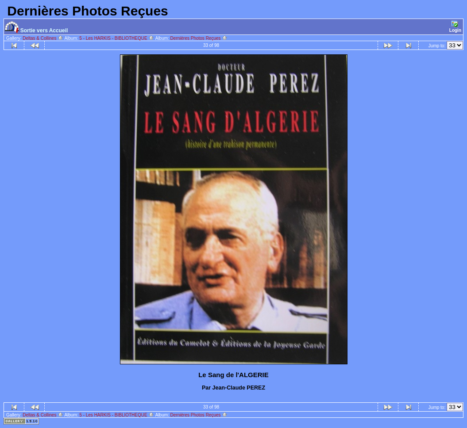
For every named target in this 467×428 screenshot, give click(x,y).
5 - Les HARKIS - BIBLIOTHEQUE (116, 38)
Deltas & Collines (43, 38)
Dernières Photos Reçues (199, 38)
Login (455, 27)
